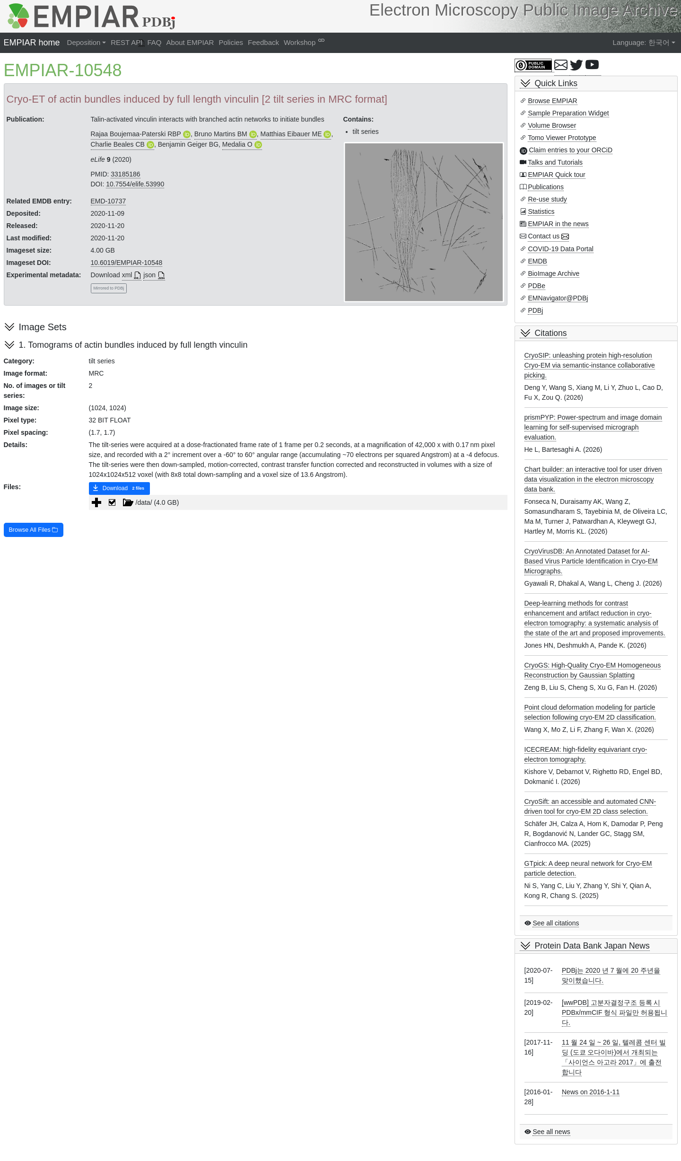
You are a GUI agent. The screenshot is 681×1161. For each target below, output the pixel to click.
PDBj (535, 310)
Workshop (299, 42)
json (149, 275)
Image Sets (43, 327)
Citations (551, 333)
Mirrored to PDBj (109, 288)
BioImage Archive (553, 273)
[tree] (298, 502)
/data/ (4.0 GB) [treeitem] (142, 502)
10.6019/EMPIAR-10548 (127, 262)
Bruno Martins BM (220, 134)
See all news (551, 1131)
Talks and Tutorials (555, 162)
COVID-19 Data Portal (561, 249)
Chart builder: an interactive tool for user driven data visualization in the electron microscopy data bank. (593, 479)
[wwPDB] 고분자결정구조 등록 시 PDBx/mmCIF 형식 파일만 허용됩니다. (614, 1012)
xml (127, 275)
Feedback (263, 42)
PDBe (536, 286)
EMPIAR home (32, 42)
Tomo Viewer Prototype (562, 137)
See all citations (556, 923)
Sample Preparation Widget (568, 113)
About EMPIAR (190, 42)
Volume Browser (552, 125)
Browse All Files (34, 530)
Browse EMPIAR (552, 101)
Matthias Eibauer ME (291, 134)
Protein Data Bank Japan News (592, 945)
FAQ (155, 42)
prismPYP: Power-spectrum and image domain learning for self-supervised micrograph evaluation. (593, 427)
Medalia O (237, 144)
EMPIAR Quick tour (556, 174)
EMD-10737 (108, 201)
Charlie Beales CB (118, 144)
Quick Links (556, 83)
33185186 (125, 174)
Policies (230, 42)
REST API (126, 42)
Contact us (543, 236)
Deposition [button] (84, 42)
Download (119, 488)
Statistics (541, 211)
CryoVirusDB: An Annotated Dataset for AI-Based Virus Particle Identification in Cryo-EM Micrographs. (591, 561)
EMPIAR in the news (558, 224)
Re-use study (547, 199)
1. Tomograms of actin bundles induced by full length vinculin (133, 345)
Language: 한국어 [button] (641, 42)
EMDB (537, 261)
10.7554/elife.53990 (135, 184)
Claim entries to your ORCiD (570, 150)
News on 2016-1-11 (591, 1092)
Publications (546, 187)
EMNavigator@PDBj (558, 298)
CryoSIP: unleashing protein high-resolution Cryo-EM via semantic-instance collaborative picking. (589, 365)
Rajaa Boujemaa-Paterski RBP (136, 134)
